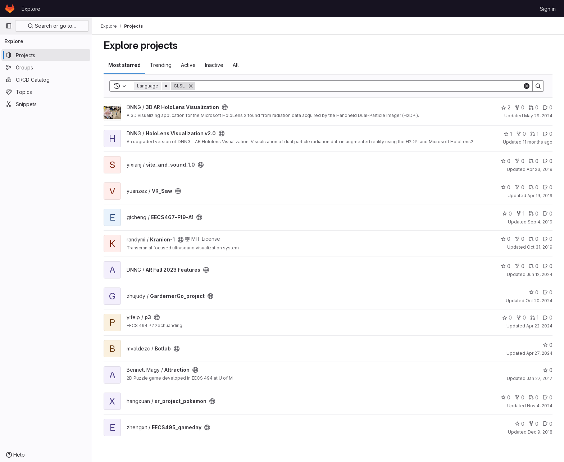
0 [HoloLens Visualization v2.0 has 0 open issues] (547, 134)
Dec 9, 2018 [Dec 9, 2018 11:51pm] (540, 432)
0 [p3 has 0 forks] (521, 317)
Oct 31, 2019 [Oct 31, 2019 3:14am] (539, 247)
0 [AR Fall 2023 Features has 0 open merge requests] (533, 266)
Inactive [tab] (214, 65)
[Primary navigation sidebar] (8, 26)
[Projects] (45, 55)
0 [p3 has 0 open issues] (547, 317)
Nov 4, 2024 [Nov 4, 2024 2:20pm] (539, 405)
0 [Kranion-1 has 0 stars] (505, 239)
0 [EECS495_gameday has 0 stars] (519, 424)
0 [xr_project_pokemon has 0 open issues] (547, 397)
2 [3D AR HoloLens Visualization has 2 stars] (505, 107)
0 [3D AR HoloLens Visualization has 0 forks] (519, 107)
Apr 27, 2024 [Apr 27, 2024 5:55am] (539, 353)
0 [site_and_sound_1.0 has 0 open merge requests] (533, 161)
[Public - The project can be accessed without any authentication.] (225, 107)
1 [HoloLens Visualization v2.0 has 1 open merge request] (534, 134)
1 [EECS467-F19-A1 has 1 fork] (520, 213)
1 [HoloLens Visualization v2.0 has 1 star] (508, 134)
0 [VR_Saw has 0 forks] (519, 187)
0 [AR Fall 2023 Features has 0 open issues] (547, 266)
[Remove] (190, 86)
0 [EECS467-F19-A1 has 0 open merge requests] (533, 213)
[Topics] (45, 92)
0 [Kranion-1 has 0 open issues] (547, 239)
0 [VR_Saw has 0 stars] (505, 187)
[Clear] (526, 86)
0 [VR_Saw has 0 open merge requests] (533, 187)
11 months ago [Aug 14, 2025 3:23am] (537, 142)
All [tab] (236, 65)
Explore (31, 9)
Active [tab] (188, 65)
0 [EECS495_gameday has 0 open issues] (547, 424)
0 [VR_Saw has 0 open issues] (547, 187)
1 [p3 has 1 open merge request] (534, 317)
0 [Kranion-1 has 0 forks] (519, 239)
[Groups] (45, 67)
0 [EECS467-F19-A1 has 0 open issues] (547, 213)
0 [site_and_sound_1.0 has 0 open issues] (547, 161)
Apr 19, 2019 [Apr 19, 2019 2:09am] (539, 195)
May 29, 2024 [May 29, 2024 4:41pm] (538, 115)
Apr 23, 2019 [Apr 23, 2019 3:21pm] (539, 169)
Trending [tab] (161, 65)
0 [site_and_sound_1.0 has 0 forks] (519, 161)
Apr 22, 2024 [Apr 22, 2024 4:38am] (539, 326)
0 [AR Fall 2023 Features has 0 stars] (505, 266)
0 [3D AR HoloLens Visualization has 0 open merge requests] (533, 107)
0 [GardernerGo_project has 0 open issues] (547, 292)
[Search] (358, 86)
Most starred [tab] (124, 65)
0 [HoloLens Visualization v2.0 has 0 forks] (521, 134)
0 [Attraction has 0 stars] (547, 370)
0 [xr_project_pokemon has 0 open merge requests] (533, 397)
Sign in (548, 9)
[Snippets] (45, 104)
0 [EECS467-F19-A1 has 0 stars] (507, 213)
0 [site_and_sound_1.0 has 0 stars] (505, 161)
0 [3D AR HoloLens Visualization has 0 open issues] (547, 107)
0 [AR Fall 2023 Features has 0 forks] (519, 266)
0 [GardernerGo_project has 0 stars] (533, 292)
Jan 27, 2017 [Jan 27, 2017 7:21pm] (539, 378)
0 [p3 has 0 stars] (507, 317)
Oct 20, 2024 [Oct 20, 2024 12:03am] (539, 300)
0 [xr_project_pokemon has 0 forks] (519, 397)
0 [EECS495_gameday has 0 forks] (533, 424)
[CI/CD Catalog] (45, 79)
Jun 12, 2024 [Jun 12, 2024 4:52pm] (539, 274)
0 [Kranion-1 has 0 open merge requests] (533, 239)
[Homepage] (10, 8)
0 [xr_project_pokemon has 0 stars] (505, 397)
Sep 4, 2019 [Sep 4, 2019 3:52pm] (540, 222)
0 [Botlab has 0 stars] (547, 345)
